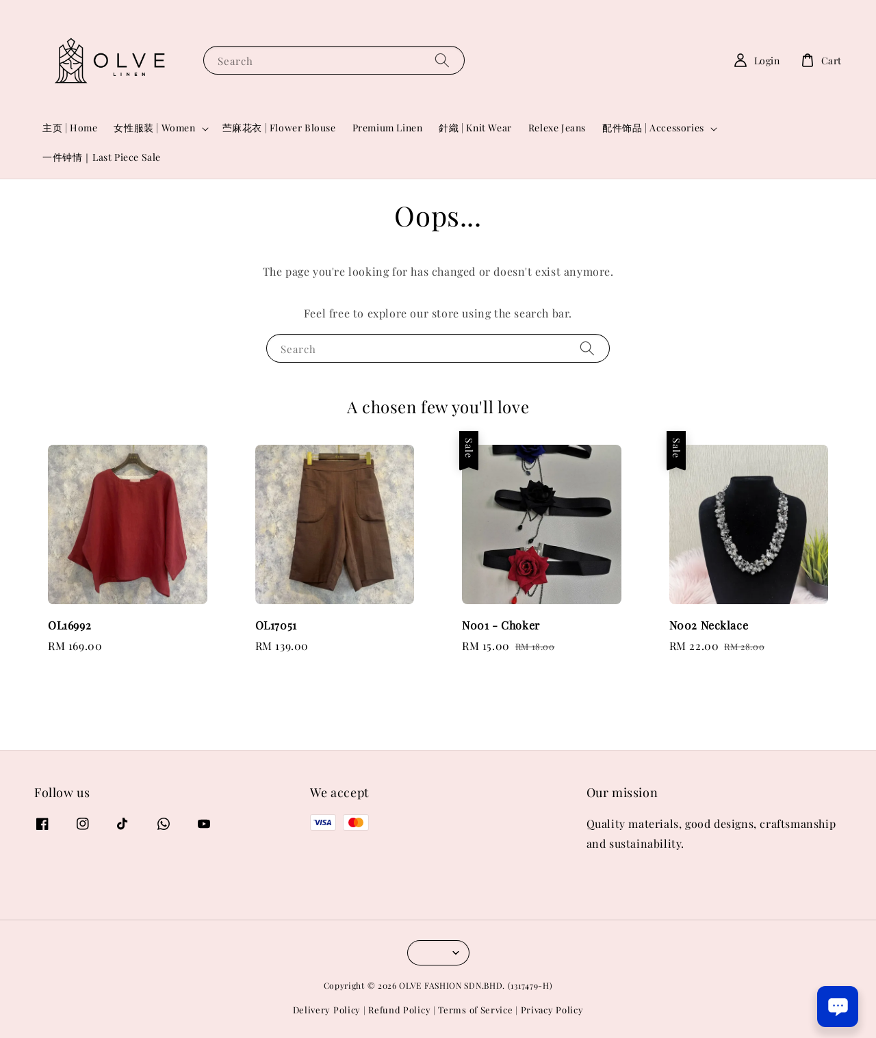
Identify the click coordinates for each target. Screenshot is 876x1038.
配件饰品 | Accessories (653, 128)
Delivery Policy (327, 1009)
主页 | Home (69, 127)
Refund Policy (399, 1009)
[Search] (442, 60)
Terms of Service (475, 1009)
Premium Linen (387, 127)
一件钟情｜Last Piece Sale (101, 157)
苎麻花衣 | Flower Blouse (279, 127)
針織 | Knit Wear (475, 127)
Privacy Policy (552, 1009)
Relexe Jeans (557, 127)
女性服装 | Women (154, 128)
